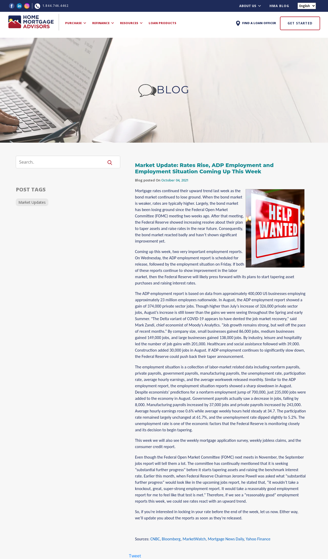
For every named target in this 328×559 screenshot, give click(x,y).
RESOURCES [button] (131, 23)
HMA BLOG (279, 6)
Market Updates (32, 202)
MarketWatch (194, 538)
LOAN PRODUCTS (162, 23)
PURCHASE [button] (75, 23)
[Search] (63, 162)
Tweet (135, 556)
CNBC (155, 538)
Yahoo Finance (258, 538)
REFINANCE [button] (103, 23)
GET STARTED (300, 23)
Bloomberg (171, 538)
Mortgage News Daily (226, 538)
